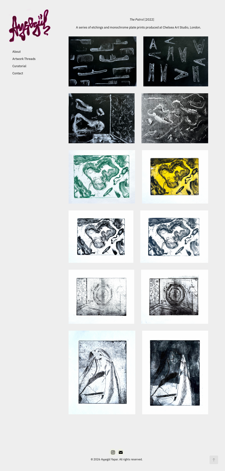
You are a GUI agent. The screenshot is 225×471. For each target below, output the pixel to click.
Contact (17, 73)
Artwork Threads (24, 59)
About (16, 51)
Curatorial (19, 66)
